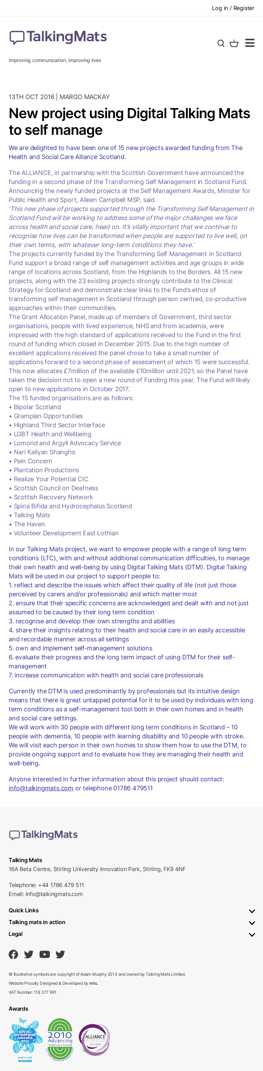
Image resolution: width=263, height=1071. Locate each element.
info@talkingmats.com (41, 788)
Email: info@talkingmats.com (46, 893)
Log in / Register (233, 8)
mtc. (93, 983)
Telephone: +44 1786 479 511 (46, 884)
